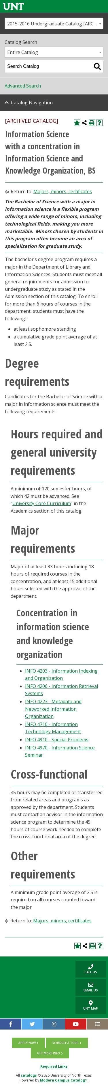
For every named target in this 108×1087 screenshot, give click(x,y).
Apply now (27, 1043)
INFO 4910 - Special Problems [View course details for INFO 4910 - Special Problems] (56, 739)
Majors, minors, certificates (62, 191)
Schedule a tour (65, 1043)
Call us (86, 969)
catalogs (29, 1075)
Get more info (48, 1053)
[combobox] (54, 23)
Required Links (54, 1066)
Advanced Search (23, 86)
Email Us (86, 987)
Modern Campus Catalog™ (64, 1080)
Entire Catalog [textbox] (22, 52)
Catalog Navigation (32, 102)
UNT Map (90, 1005)
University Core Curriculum (41, 503)
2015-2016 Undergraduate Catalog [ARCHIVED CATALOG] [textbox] (55, 24)
